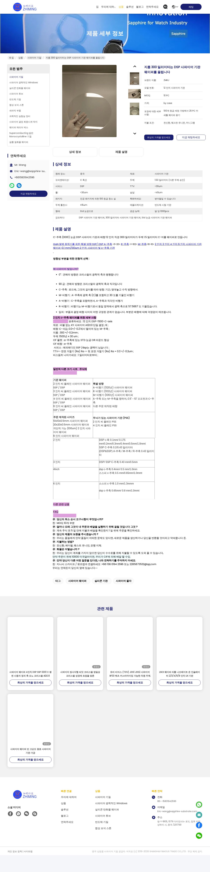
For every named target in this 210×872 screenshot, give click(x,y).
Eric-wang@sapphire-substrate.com (37, 171)
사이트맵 (28, 868)
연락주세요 (152, 7)
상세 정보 (75, 152)
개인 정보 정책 (15, 868)
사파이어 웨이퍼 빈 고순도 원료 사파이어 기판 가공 (30, 767)
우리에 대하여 (108, 7)
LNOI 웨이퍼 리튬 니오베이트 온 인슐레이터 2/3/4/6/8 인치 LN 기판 (179, 690)
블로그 (140, 7)
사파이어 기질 (34, 57)
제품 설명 (121, 152)
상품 (121, 7)
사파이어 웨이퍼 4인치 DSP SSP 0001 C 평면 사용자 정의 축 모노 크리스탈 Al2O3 (30, 690)
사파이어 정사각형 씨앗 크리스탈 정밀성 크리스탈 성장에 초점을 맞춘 (80, 690)
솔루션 (130, 7)
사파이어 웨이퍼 (77, 598)
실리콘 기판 (101, 598)
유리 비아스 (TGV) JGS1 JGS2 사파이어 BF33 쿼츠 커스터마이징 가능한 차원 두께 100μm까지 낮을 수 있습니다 (130, 691)
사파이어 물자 (123, 598)
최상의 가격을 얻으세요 (158, 137)
